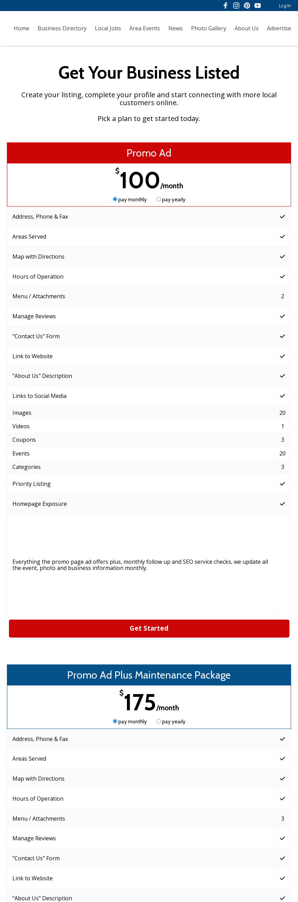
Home (21, 28)
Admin (40, 890)
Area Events (144, 28)
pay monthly (130, 200)
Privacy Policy (140, 875)
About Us (247, 28)
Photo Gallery (208, 28)
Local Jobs (108, 28)
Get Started (149, 469)
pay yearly (171, 200)
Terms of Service (93, 875)
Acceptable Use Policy (193, 875)
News (175, 28)
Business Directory (62, 28)
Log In (285, 5)
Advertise (279, 28)
